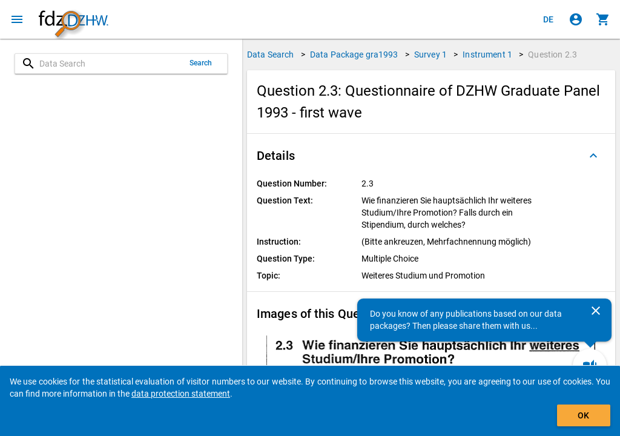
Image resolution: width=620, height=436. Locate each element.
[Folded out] (593, 156)
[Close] (596, 311)
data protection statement (180, 393)
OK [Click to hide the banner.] (583, 415)
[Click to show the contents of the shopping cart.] (603, 19)
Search (201, 63)
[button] (431, 156)
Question (552, 54)
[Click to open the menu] (17, 19)
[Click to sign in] (576, 19)
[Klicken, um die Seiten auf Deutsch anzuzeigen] (548, 19)
